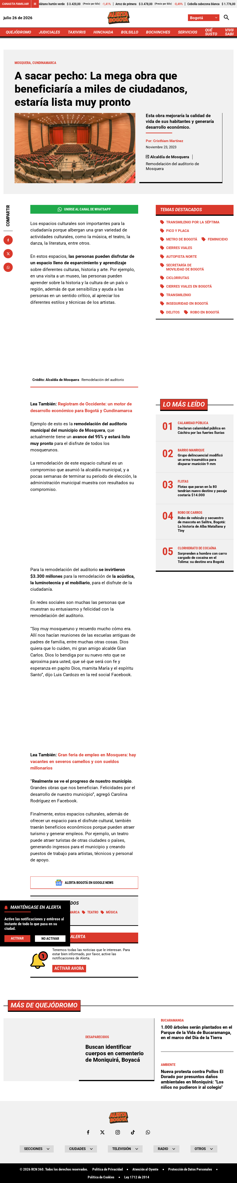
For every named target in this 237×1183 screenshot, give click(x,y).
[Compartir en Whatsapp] (8, 267)
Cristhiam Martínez (168, 141)
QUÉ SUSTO (211, 32)
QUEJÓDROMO (18, 32)
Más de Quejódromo (44, 1134)
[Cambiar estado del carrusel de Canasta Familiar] (35, 4)
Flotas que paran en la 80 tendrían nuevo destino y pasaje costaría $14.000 (202, 491)
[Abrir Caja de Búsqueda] (226, 17)
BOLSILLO (129, 32)
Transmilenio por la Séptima (192, 222)
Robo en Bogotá (204, 312)
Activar (17, 938)
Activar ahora (69, 968)
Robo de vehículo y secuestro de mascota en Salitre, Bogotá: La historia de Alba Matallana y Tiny (202, 524)
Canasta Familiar (15, 4)
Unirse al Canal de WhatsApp (84, 209)
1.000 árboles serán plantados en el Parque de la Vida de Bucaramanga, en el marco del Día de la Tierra (196, 1161)
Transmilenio (178, 295)
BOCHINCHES (158, 32)
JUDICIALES (49, 32)
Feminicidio (218, 239)
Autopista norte (181, 257)
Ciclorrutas (177, 278)
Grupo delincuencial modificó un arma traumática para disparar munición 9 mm (200, 459)
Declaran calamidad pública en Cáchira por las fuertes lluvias (201, 430)
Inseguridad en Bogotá (187, 303)
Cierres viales (179, 248)
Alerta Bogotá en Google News (84, 883)
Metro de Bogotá (181, 239)
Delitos (173, 312)
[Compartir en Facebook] (8, 240)
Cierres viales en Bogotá (189, 286)
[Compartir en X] (8, 253)
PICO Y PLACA (177, 231)
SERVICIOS (187, 32)
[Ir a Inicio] (118, 17)
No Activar (50, 939)
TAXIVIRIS (77, 32)
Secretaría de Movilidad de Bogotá (185, 267)
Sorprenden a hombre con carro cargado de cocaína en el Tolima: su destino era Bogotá (202, 557)
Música (109, 912)
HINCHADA (103, 32)
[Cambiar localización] (203, 17)
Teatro (90, 912)
